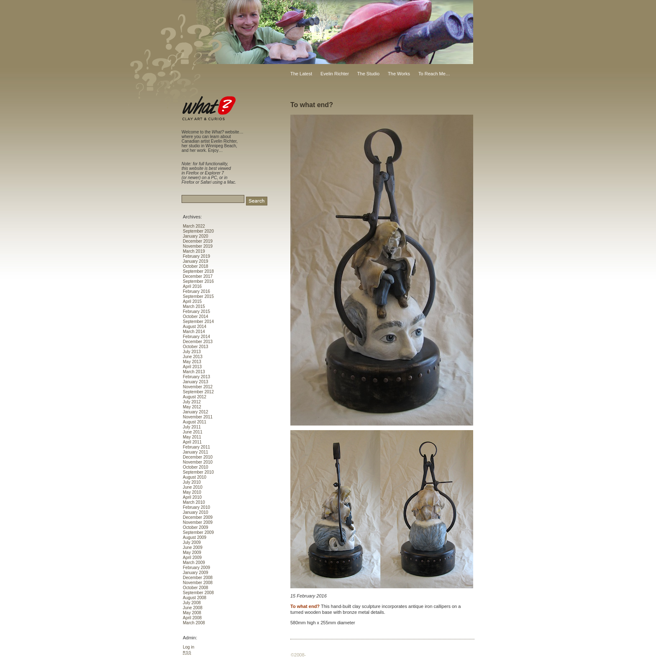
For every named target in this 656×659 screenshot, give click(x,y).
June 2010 (192, 487)
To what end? (311, 104)
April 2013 (192, 366)
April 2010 (192, 497)
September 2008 (198, 592)
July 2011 (192, 427)
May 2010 (192, 492)
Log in (188, 647)
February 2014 (196, 336)
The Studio (368, 73)
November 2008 (198, 582)
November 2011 (198, 417)
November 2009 (198, 522)
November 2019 (198, 246)
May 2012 (192, 407)
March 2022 (194, 226)
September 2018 (198, 271)
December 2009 (198, 517)
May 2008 (192, 612)
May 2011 (192, 437)
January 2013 (195, 382)
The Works (399, 73)
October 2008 (195, 587)
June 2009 (192, 547)
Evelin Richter (334, 73)
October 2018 (195, 266)
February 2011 (196, 447)
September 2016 (198, 281)
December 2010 (198, 457)
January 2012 (195, 412)
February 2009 (196, 567)
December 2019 (198, 241)
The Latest (301, 73)
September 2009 (198, 532)
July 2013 (192, 351)
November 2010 (198, 462)
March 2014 (194, 331)
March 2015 (194, 306)
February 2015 (196, 311)
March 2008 (194, 623)
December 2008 (198, 577)
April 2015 (192, 301)
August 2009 (194, 537)
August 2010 (194, 477)
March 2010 (194, 502)
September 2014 (198, 321)
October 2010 (195, 467)
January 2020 (195, 236)
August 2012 (194, 397)
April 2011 (192, 442)
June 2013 (192, 356)
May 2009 (192, 552)
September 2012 (198, 392)
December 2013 (198, 341)
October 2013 (195, 346)
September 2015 (198, 296)
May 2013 (192, 361)
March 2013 (194, 371)
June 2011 (192, 432)
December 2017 (198, 276)
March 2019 (194, 251)
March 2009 (194, 562)
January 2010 (195, 512)
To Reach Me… (434, 73)
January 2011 (195, 452)
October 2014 (195, 316)
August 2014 (194, 326)
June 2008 (192, 607)
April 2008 (192, 617)
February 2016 (196, 291)
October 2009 (195, 527)
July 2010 (192, 482)
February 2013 (196, 376)
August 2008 (194, 597)
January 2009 (195, 572)
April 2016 (192, 286)
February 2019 (196, 256)
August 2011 (194, 422)
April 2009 (192, 557)
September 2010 (198, 472)
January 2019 (195, 261)
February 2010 (196, 507)
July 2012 (192, 402)
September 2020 (198, 231)
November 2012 (198, 387)
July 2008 (192, 602)
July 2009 (192, 542)
